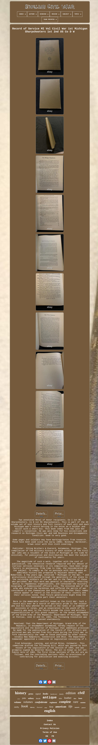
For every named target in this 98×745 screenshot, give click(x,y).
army (46, 707)
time (75, 698)
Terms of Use (50, 732)
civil (81, 693)
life (70, 706)
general (83, 707)
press (31, 694)
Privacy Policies (49, 728)
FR (53, 736)
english (49, 711)
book (24, 706)
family (61, 694)
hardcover (53, 694)
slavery (32, 707)
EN (47, 736)
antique (50, 697)
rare (75, 702)
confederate (41, 702)
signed (38, 694)
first (51, 706)
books (45, 694)
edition (71, 693)
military (31, 698)
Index (50, 720)
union (18, 698)
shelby (16, 707)
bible (60, 698)
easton (82, 702)
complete (65, 702)
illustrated (39, 707)
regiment (53, 702)
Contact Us (50, 724)
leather (67, 697)
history (20, 693)
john (24, 698)
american (60, 706)
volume (17, 702)
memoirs (77, 707)
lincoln (38, 698)
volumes (28, 702)
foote (80, 698)
